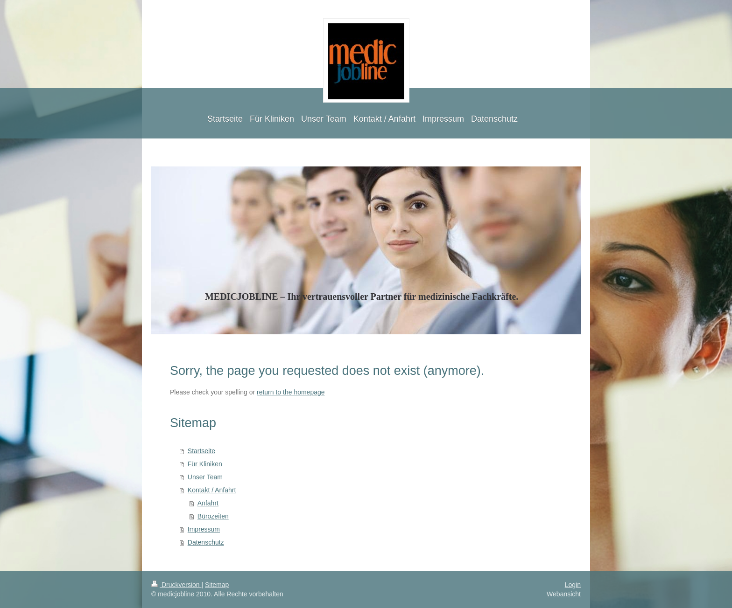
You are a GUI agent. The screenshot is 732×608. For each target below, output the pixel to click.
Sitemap (217, 584)
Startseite (201, 451)
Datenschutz (206, 542)
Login (573, 584)
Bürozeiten (213, 516)
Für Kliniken (205, 464)
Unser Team (205, 477)
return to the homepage (291, 392)
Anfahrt (207, 503)
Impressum (204, 529)
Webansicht (564, 594)
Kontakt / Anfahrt (212, 490)
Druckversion (176, 584)
